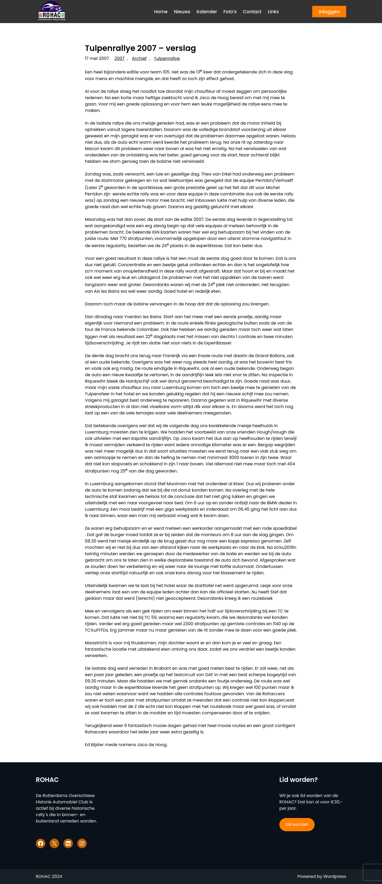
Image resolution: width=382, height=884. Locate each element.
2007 (120, 58)
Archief (139, 58)
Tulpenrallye (167, 58)
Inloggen (329, 11)
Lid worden (296, 824)
